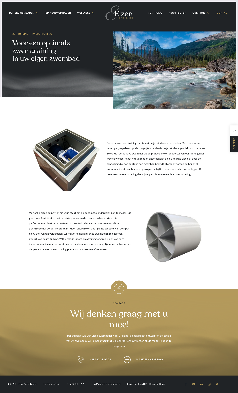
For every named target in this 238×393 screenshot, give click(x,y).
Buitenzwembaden (24, 13)
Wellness (86, 13)
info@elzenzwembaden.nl (106, 384)
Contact (223, 13)
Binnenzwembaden (58, 13)
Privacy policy (51, 384)
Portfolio (155, 13)
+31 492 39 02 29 (93, 359)
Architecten (177, 13)
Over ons (201, 13)
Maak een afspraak (142, 359)
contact (54, 244)
